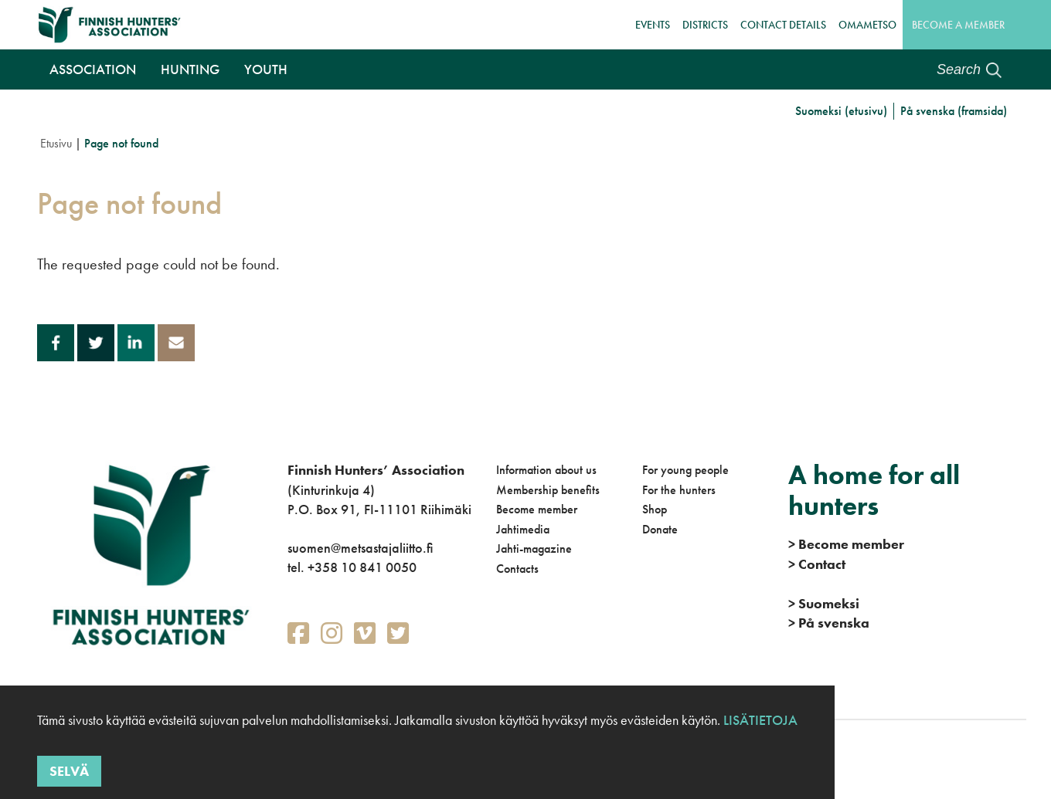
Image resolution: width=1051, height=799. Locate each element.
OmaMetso (867, 25)
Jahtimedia (522, 529)
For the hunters (679, 490)
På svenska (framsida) (953, 111)
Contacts (517, 568)
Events (652, 25)
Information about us (546, 470)
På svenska (828, 622)
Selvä (69, 771)
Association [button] (92, 69)
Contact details (783, 25)
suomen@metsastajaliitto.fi (360, 548)
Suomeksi (823, 603)
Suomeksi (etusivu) (841, 111)
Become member (536, 509)
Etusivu (56, 143)
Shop (654, 509)
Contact (816, 564)
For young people (685, 470)
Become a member (958, 25)
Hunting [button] (190, 69)
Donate (660, 529)
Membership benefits (548, 490)
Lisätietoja (759, 720)
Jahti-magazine (534, 548)
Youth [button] (265, 69)
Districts (705, 25)
